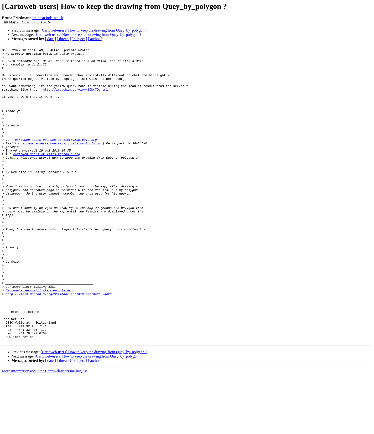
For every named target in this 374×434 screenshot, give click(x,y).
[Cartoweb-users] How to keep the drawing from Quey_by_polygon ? (94, 30)
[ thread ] (64, 39)
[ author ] (95, 39)
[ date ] (50, 39)
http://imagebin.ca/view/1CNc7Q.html (75, 98)
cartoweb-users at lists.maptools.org (46, 175)
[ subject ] (79, 39)
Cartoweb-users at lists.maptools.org (39, 339)
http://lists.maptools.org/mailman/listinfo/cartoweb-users (59, 343)
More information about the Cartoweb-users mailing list (44, 430)
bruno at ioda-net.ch (47, 18)
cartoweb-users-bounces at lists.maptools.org (56, 158)
